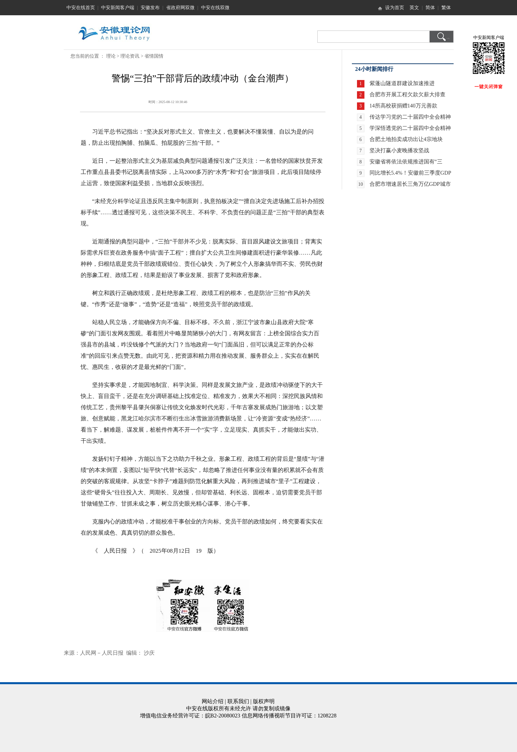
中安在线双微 (215, 7)
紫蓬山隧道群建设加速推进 (402, 83)
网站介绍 (212, 701)
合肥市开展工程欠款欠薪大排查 (407, 94)
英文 (414, 7)
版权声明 (264, 701)
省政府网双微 (180, 7)
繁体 (446, 7)
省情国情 (153, 56)
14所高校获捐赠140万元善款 (403, 105)
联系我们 (238, 701)
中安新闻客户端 (117, 7)
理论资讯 (129, 56)
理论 (111, 56)
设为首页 (394, 7)
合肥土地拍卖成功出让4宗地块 (406, 139)
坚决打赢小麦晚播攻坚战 (399, 150)
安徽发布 (150, 7)
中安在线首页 (80, 7)
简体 (430, 7)
